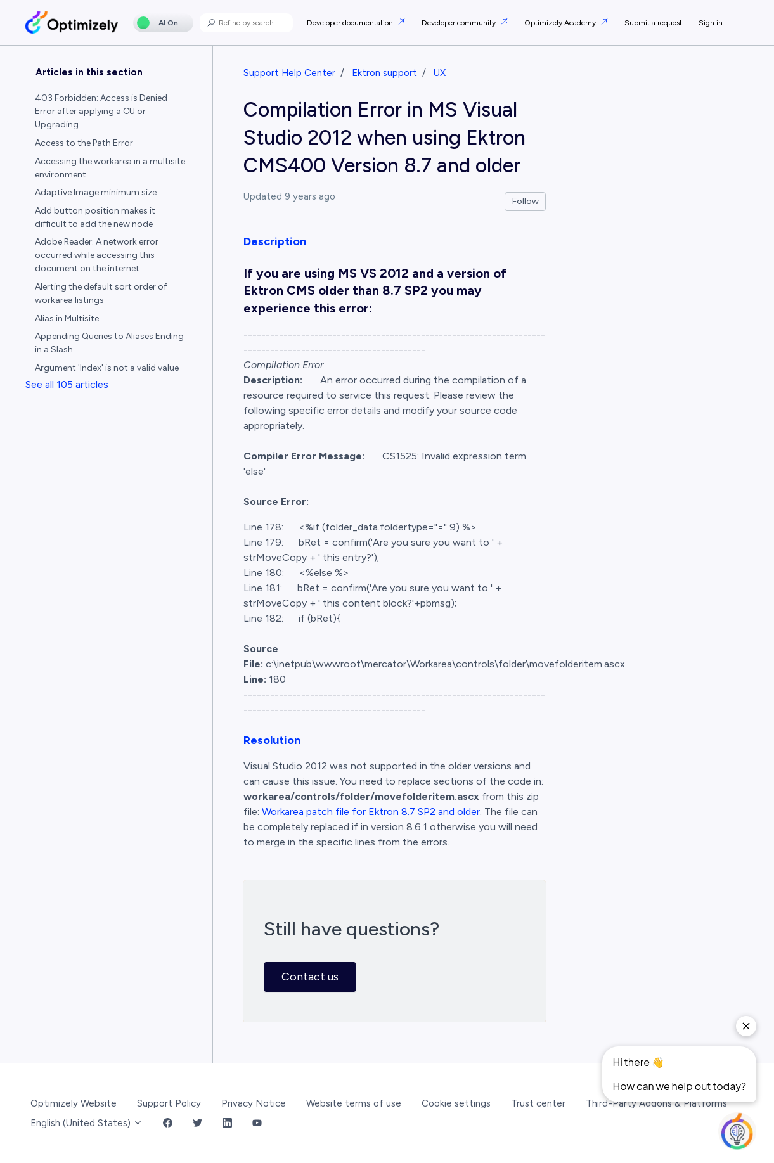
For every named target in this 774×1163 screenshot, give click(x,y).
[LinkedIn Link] (227, 1123)
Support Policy (169, 1103)
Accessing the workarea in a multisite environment (110, 168)
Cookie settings (456, 1103)
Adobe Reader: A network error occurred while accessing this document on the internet (96, 255)
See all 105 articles (66, 384)
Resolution (271, 740)
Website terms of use (353, 1103)
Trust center (538, 1103)
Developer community (460, 22)
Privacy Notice (253, 1103)
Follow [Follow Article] (525, 201)
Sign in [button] (711, 22)
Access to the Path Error (84, 143)
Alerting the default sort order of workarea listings (101, 293)
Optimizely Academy (561, 22)
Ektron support (384, 73)
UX (440, 73)
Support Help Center (289, 73)
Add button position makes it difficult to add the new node (95, 217)
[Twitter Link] (197, 1123)
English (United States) (86, 1123)
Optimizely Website (73, 1103)
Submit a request (653, 22)
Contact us (310, 977)
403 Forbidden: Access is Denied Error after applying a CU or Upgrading (101, 111)
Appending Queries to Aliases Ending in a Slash (109, 343)
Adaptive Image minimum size (96, 192)
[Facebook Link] (168, 1123)
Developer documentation (351, 22)
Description (274, 241)
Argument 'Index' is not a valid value (107, 368)
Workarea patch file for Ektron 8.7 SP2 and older (371, 812)
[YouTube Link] (257, 1123)
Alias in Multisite (67, 318)
